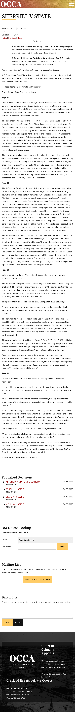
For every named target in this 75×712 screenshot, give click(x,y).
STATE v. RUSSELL (15, 496)
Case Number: (7, 546)
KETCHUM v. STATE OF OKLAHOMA (23, 481)
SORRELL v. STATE (15, 489)
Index (4, 38)
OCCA (22, 658)
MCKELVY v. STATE (15, 504)
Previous (12, 38)
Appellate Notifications (37, 579)
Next (19, 38)
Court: (4, 540)
